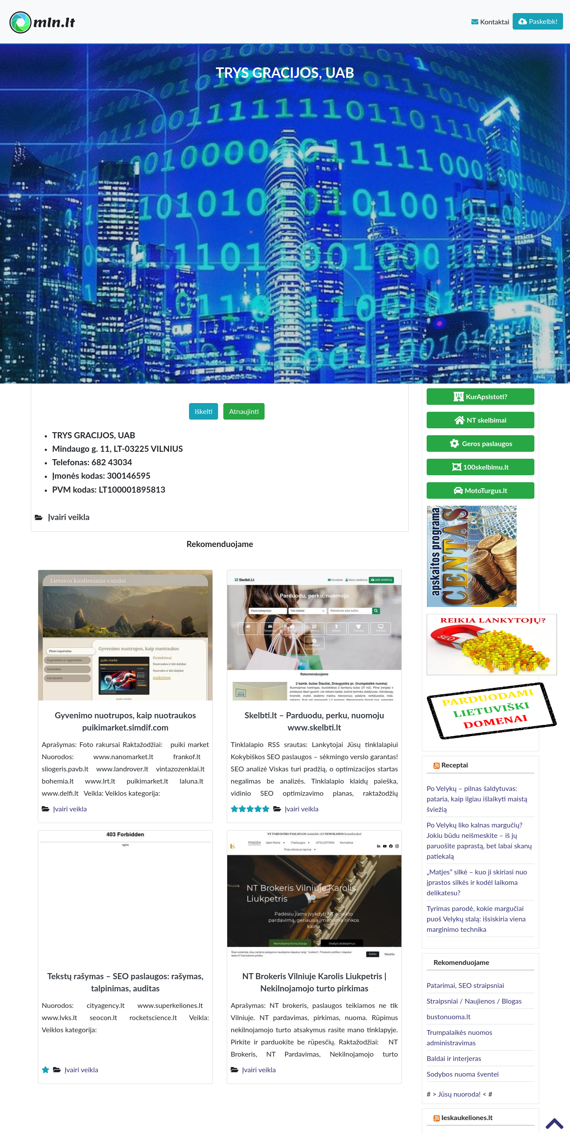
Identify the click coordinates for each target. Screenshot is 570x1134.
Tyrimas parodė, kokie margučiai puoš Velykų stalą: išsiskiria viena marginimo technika (476, 918)
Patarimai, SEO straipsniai (465, 985)
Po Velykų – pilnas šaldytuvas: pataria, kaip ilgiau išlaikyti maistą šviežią (477, 798)
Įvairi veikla (70, 808)
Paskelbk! (537, 21)
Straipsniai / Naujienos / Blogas (474, 1001)
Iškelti (203, 411)
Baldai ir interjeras (454, 1058)
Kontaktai (490, 21)
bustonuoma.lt (449, 1016)
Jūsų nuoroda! (459, 1094)
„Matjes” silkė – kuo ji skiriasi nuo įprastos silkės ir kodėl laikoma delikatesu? (477, 882)
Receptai (454, 764)
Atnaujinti (243, 411)
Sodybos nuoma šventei (463, 1074)
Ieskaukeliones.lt (467, 1117)
